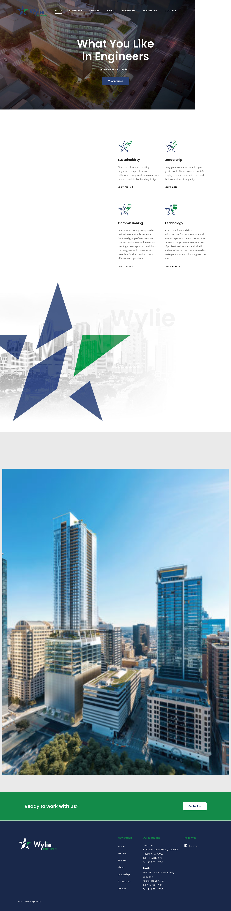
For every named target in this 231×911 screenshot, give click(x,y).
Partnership (124, 881)
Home (121, 846)
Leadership (173, 159)
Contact (122, 888)
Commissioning (130, 223)
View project (115, 82)
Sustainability (129, 159)
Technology (174, 223)
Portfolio (122, 853)
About (121, 867)
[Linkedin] (191, 846)
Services (122, 860)
